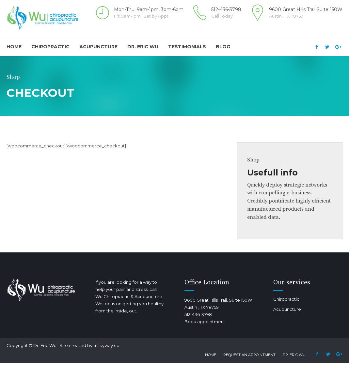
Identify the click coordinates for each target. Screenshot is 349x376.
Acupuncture (98, 47)
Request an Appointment (249, 355)
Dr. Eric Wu (142, 47)
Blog (223, 47)
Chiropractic (50, 47)
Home (14, 47)
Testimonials (187, 47)
